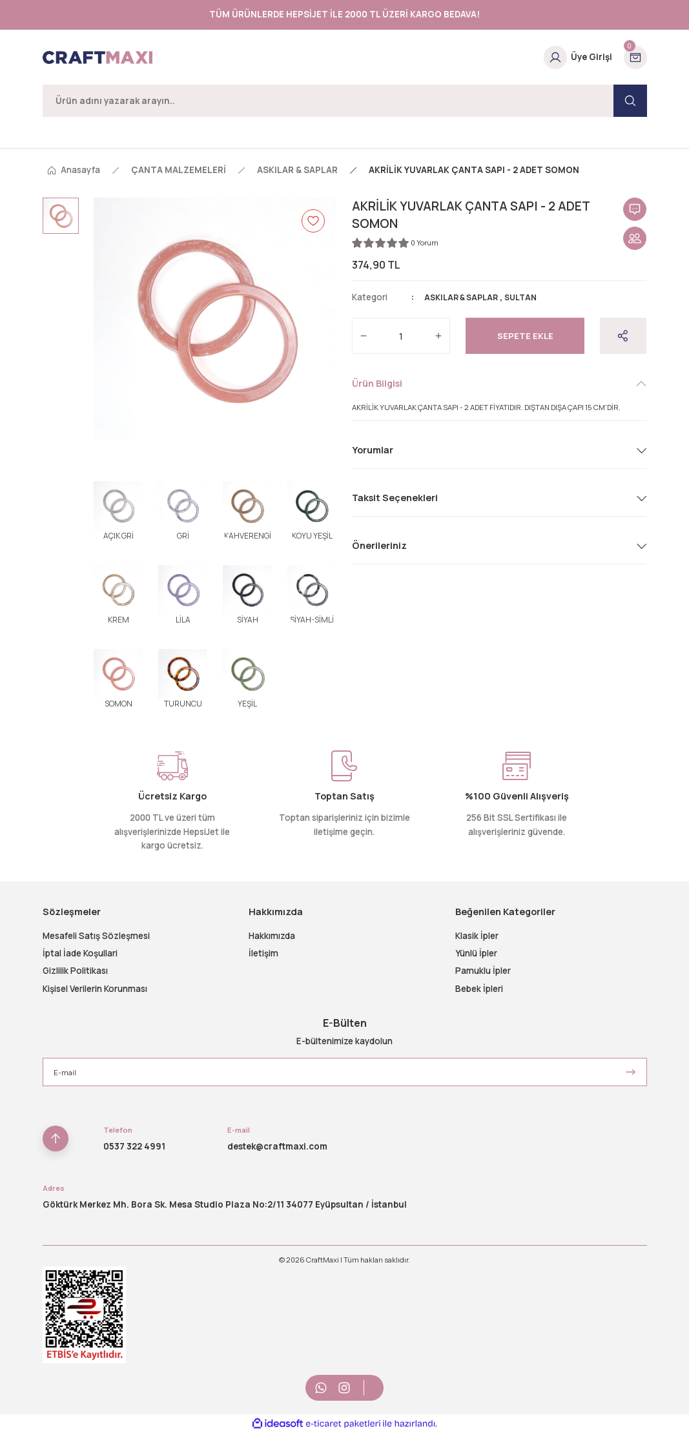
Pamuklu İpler (483, 970)
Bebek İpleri (479, 989)
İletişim (263, 953)
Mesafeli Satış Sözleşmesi (96, 936)
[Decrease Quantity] (363, 336)
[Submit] (630, 1072)
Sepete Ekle (525, 335)
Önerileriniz (379, 545)
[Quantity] (401, 336)
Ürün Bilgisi (377, 383)
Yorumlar (372, 450)
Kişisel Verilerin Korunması (95, 989)
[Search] (345, 101)
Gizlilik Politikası (75, 970)
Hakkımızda (272, 936)
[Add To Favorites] (313, 220)
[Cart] (635, 57)
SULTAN (529, 297)
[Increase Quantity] (438, 336)
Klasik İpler (477, 936)
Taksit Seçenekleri (395, 497)
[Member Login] (578, 57)
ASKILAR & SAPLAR (464, 297)
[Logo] (97, 57)
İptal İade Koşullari (80, 953)
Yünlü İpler (476, 953)
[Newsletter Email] (345, 1072)
